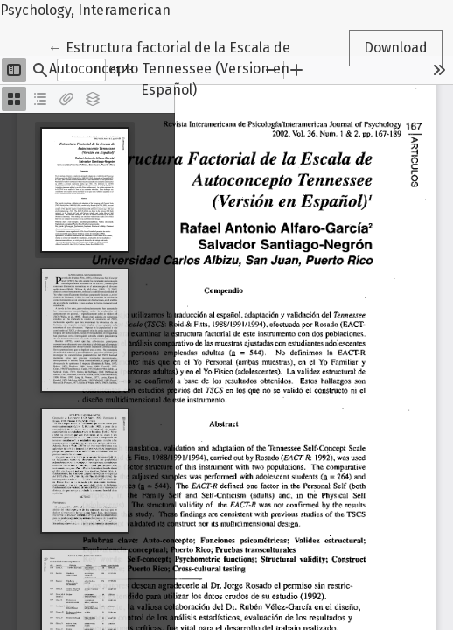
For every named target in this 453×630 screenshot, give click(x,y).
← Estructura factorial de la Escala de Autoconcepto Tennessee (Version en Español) (169, 67)
